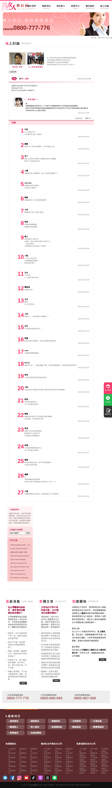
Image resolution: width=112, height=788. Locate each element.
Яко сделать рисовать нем (19, 567)
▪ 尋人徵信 (34, 727)
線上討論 (109, 37)
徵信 (57, 785)
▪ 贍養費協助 (98, 727)
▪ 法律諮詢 (76, 721)
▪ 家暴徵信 (13, 733)
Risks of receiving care (18, 574)
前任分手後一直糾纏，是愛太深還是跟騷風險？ (17, 644)
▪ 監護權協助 (56, 727)
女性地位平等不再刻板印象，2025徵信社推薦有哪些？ (50, 610)
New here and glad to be (18, 563)
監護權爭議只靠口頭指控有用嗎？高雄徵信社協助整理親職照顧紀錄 (50, 656)
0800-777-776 (26, 28)
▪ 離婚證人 (13, 727)
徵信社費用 (75, 785)
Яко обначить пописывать (19, 578)
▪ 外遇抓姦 (97, 721)
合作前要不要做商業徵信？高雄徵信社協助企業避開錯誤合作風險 (50, 647)
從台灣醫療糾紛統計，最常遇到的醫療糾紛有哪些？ (16, 610)
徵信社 (100, 37)
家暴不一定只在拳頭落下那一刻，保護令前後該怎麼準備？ (17, 635)
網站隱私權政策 (85, 785)
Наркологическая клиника (19, 556)
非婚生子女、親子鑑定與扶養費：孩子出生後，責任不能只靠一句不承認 (17, 664)
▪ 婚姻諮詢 (55, 721)
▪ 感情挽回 (34, 721)
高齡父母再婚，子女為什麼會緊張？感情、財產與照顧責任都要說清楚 (17, 675)
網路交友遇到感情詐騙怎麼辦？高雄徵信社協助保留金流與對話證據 (50, 665)
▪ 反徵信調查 (35, 733)
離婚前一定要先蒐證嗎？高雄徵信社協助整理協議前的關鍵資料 (50, 674)
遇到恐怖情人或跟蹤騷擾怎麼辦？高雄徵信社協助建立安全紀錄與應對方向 (50, 637)
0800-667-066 (85, 698)
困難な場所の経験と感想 (18, 552)
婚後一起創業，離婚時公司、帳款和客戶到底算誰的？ (17, 653)
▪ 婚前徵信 (13, 721)
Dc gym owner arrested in (19, 548)
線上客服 (108, 390)
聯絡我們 (108, 414)
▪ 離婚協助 (76, 727)
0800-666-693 (51, 698)
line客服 (108, 402)
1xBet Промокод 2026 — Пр (20, 545)
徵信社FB (67, 785)
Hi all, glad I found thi (17, 570)
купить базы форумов (18, 559)
